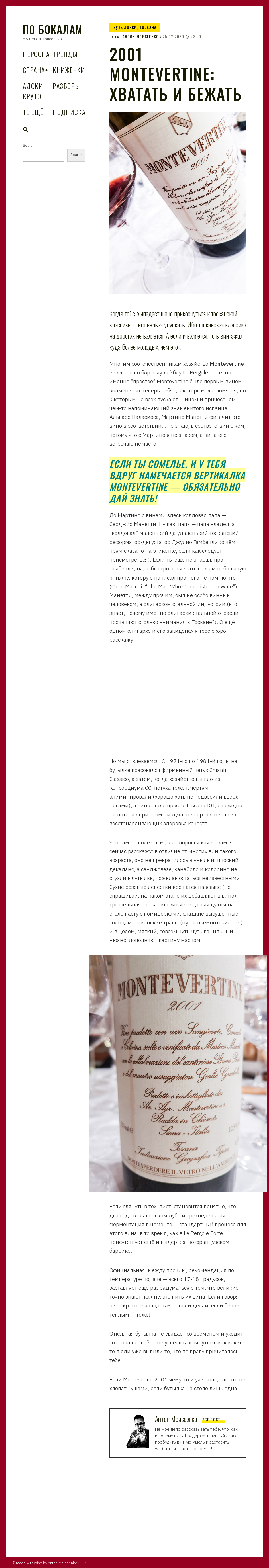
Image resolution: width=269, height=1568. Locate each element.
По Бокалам (53, 29)
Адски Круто (33, 91)
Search (25, 129)
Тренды (65, 54)
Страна (35, 70)
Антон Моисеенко (141, 36)
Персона (36, 54)
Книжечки (69, 70)
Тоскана (147, 27)
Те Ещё (33, 112)
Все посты (213, 1419)
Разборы (66, 86)
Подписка (69, 112)
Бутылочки (125, 27)
